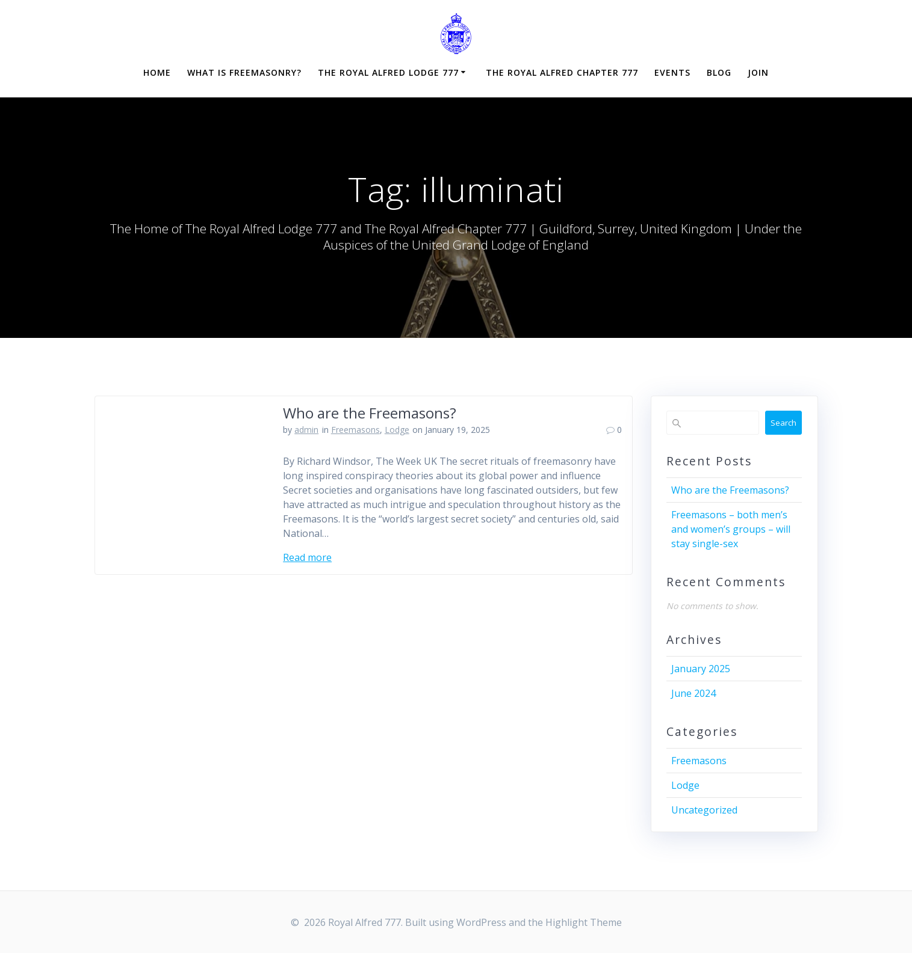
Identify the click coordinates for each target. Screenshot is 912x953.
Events (672, 72)
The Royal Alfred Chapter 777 (562, 72)
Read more (307, 557)
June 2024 (693, 693)
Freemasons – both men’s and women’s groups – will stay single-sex (730, 529)
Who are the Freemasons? (369, 413)
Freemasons (355, 429)
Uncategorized (704, 810)
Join (758, 72)
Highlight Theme (583, 922)
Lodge (397, 429)
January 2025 (700, 668)
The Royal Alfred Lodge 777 (388, 72)
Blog (719, 72)
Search (783, 422)
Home (157, 72)
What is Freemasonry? (244, 72)
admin (306, 429)
